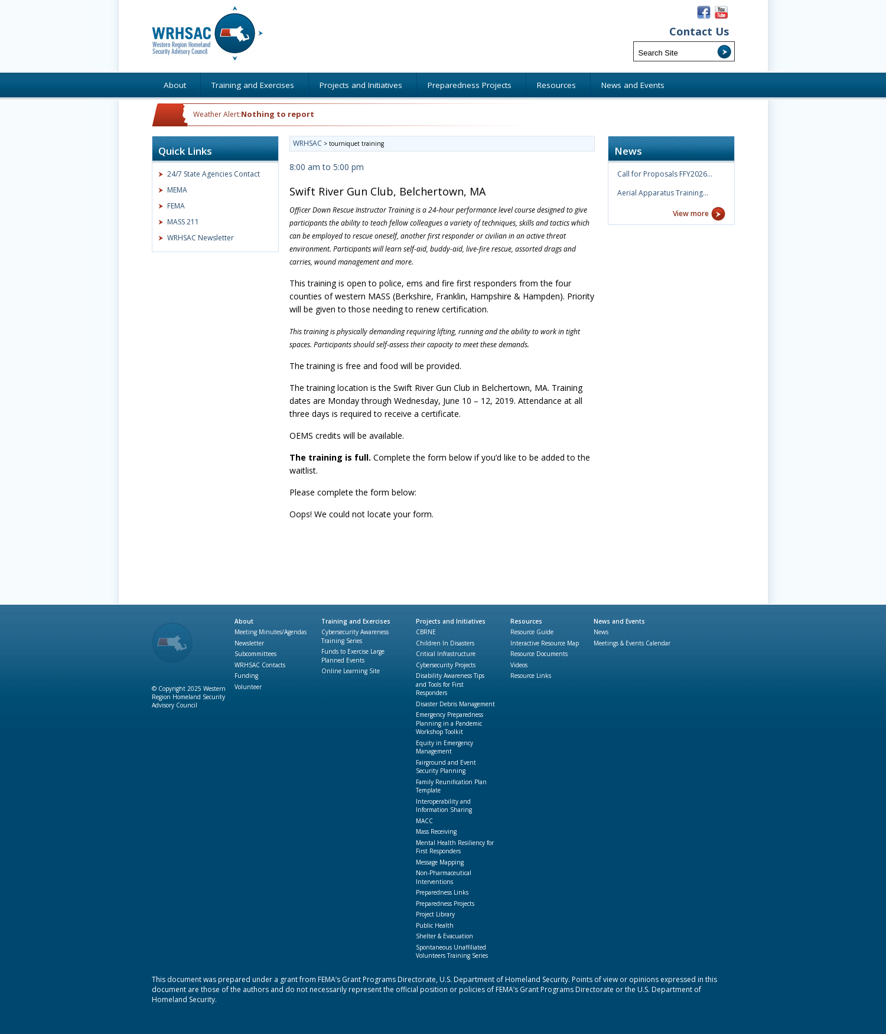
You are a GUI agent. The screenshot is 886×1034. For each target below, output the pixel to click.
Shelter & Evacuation (444, 936)
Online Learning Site (350, 671)
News (601, 632)
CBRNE (426, 632)
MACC (424, 821)
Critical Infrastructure (445, 654)
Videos (518, 665)
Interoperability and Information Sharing (444, 805)
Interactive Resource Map (544, 643)
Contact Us (699, 32)
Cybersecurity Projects (445, 665)
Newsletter (249, 643)
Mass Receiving (436, 831)
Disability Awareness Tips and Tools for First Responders (450, 684)
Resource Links (530, 675)
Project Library (435, 914)
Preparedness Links (442, 892)
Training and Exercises (355, 621)
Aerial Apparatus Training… (662, 193)
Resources (526, 621)
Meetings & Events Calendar (632, 643)
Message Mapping (440, 862)
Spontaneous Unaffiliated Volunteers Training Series (452, 951)
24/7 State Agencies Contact (213, 174)
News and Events (619, 621)
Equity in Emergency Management (444, 747)
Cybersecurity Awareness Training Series (355, 636)
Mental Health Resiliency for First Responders (455, 847)
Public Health (435, 925)
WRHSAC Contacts (259, 665)
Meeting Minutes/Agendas (270, 632)
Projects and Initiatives (451, 621)
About (243, 621)
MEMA (177, 190)
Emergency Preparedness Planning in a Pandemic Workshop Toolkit (449, 723)
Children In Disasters (445, 643)
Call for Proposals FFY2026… (664, 174)
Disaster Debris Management (455, 704)
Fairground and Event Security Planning (446, 766)
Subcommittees (255, 654)
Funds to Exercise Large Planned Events (353, 655)
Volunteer (248, 687)
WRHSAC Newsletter (200, 238)
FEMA (176, 206)
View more (691, 213)
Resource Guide (531, 632)
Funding (246, 675)
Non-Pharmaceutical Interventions (443, 877)
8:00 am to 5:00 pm (326, 166)
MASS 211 (183, 222)
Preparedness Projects (445, 903)
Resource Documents (539, 654)
